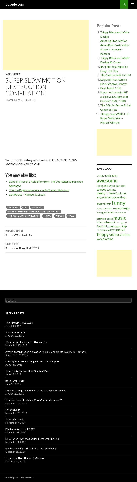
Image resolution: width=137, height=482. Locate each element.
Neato (16, 74)
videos (60, 216)
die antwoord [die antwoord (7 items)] (112, 197)
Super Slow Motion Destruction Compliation (33, 211)
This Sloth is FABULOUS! (115, 75)
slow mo (37, 207)
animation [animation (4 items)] (111, 175)
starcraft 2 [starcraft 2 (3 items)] (107, 230)
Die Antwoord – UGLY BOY (20, 429)
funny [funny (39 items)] (118, 202)
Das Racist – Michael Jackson (27, 194)
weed (72, 216)
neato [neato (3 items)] (113, 222)
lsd (25, 207)
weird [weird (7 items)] (109, 239)
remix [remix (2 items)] (99, 230)
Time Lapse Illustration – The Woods (26, 342)
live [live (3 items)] (108, 212)
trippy (47, 216)
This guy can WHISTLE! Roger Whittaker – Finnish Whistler (114, 118)
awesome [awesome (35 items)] (107, 180)
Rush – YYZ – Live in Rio (45, 233)
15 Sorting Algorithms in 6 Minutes (24, 458)
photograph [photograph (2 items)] (122, 222)
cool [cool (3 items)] (109, 189)
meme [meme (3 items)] (118, 212)
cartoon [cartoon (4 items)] (120, 185)
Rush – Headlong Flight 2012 (45, 246)
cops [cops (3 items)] (113, 189)
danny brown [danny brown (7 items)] (106, 193)
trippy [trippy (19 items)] (103, 234)
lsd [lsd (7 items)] (112, 212)
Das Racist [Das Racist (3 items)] (120, 193)
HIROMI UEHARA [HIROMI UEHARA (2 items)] (112, 208)
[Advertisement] (46, 45)
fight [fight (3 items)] (109, 204)
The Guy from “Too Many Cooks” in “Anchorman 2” (33, 400)
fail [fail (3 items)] (104, 204)
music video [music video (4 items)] (103, 222)
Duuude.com (14, 4)
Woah (31, 100)
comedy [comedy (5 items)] (101, 189)
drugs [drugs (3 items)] (100, 204)
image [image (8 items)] (125, 208)
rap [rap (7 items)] (124, 226)
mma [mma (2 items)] (124, 212)
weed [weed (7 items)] (101, 239)
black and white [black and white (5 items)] (106, 185)
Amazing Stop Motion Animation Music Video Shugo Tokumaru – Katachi (45, 351)
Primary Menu (132, 4)
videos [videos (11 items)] (125, 234)
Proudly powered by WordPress (20, 477)
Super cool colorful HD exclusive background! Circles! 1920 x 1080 (114, 97)
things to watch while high (23, 216)
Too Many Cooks (14, 419)
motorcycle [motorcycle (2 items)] (101, 219)
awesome (13, 207)
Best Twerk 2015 (110, 88)
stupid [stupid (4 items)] (116, 229)
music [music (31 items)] (119, 218)
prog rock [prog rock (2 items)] (118, 226)
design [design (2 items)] (100, 197)
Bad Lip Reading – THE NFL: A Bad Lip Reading (31, 448)
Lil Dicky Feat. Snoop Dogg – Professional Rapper (32, 361)
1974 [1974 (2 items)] (99, 176)
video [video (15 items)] (114, 234)
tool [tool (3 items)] (123, 230)
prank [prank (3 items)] (110, 226)
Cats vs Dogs (12, 409)
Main (8, 74)
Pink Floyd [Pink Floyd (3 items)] (102, 226)
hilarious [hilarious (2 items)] (101, 208)
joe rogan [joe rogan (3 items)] (101, 212)
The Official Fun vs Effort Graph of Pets (27, 371)
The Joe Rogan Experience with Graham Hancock (39, 190)
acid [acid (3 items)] (104, 175)
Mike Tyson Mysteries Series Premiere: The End (32, 438)
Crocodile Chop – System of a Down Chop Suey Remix (35, 390)
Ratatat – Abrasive (15, 332)
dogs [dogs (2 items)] (124, 197)
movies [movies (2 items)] (110, 219)
